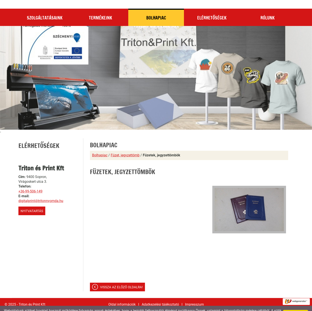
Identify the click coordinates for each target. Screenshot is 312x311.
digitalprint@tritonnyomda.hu (40, 192)
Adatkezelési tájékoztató (160, 296)
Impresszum (194, 296)
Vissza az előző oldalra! (121, 279)
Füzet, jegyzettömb (125, 146)
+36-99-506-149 (30, 183)
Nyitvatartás (32, 202)
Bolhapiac (99, 146)
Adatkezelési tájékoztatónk (135, 306)
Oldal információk (122, 296)
